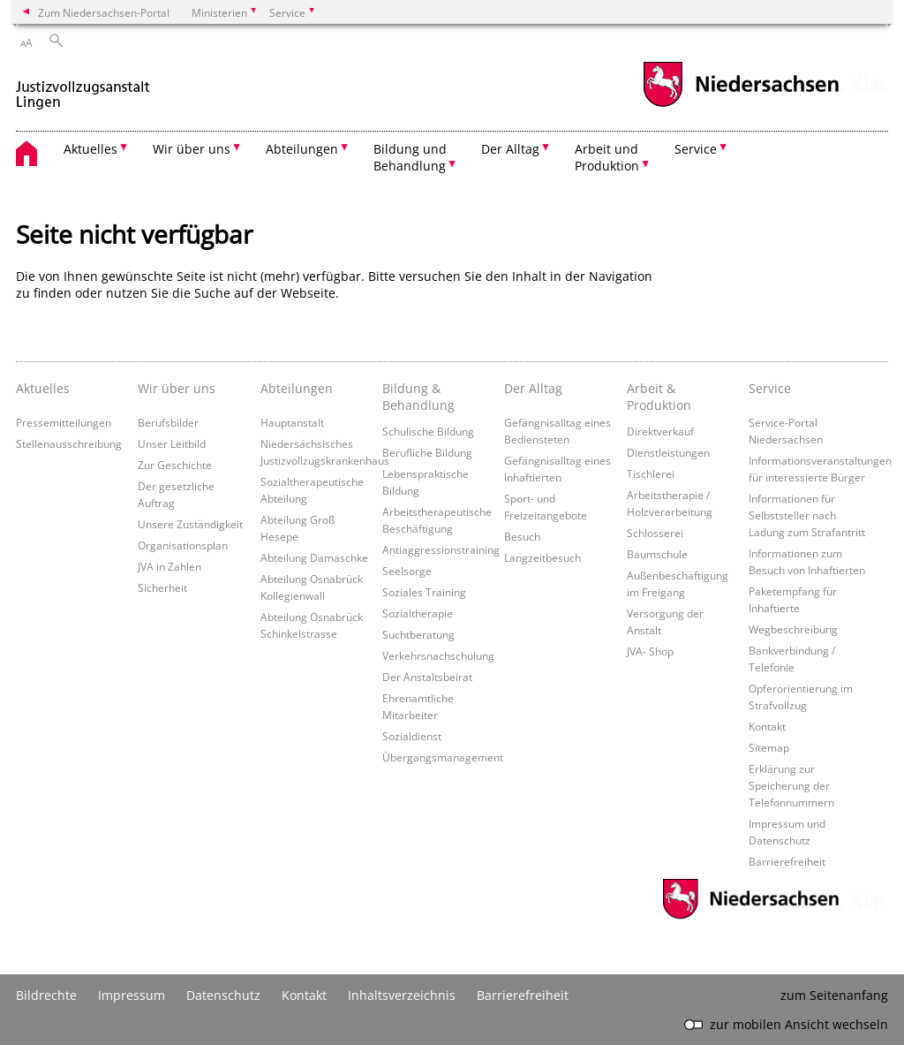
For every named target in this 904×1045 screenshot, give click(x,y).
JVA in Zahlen (169, 566)
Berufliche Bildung (427, 452)
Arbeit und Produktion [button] (607, 157)
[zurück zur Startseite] (83, 87)
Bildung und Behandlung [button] (410, 157)
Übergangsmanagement (442, 757)
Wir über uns (176, 388)
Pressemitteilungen (63, 422)
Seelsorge (407, 571)
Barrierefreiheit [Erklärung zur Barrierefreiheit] (523, 995)
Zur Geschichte (175, 465)
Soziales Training (424, 592)
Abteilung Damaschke (314, 557)
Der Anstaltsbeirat (427, 677)
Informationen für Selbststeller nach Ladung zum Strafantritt (807, 515)
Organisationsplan (183, 545)
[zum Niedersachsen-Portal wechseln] (741, 104)
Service (770, 388)
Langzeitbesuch (542, 557)
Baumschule (657, 554)
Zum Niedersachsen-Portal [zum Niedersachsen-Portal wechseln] (104, 12)
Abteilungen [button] (302, 148)
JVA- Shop (650, 651)
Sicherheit (162, 587)
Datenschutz (223, 995)
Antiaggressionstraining (441, 549)
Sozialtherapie (417, 613)
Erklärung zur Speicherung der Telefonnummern (791, 785)
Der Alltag (533, 388)
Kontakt (767, 726)
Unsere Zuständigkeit (190, 524)
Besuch (522, 536)
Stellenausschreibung (69, 443)
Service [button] (695, 148)
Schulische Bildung (428, 431)
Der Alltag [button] (510, 148)
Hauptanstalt (292, 422)
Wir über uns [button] (191, 148)
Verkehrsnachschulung (438, 655)
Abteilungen (296, 388)
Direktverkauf (660, 431)
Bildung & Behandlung (418, 396)
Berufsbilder (168, 422)
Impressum (131, 995)
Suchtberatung (418, 634)
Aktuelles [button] (90, 148)
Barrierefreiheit (787, 861)
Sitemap (769, 747)
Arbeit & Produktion (659, 396)
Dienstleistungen (668, 452)
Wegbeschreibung (793, 629)
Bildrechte (46, 995)
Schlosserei (655, 533)
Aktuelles (43, 388)
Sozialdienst (411, 736)
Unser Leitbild (172, 443)
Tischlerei (650, 473)
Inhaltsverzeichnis (402, 995)
